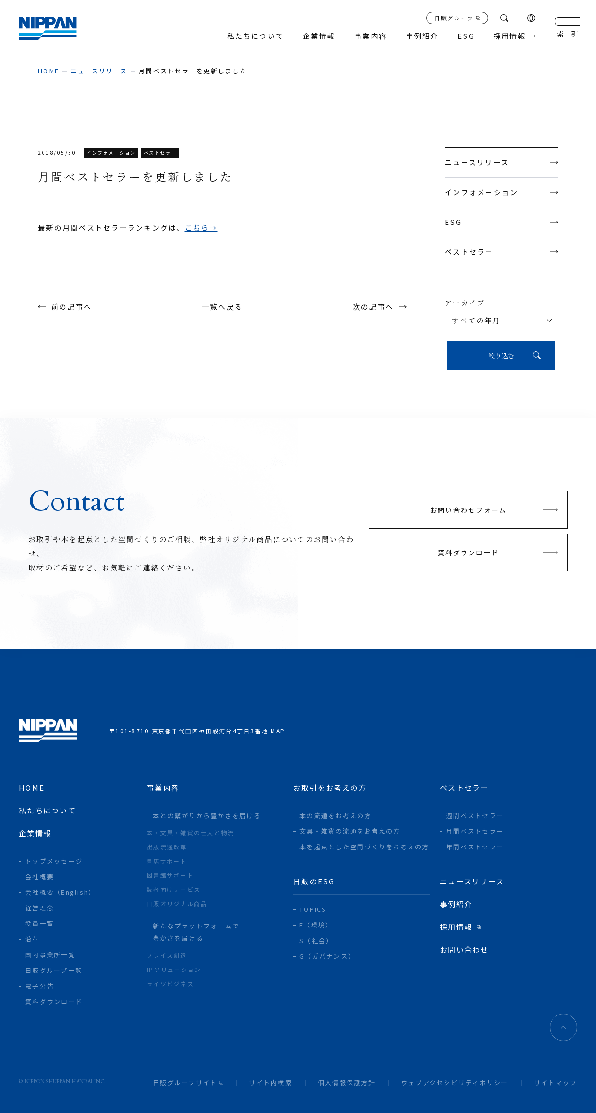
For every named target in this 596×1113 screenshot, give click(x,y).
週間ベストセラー (475, 815)
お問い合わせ (464, 949)
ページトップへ (563, 1027)
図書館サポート (170, 875)
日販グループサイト (185, 1082)
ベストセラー (501, 252)
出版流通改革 (167, 847)
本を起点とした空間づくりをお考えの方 (364, 846)
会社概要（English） (60, 892)
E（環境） (316, 924)
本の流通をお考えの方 (335, 815)
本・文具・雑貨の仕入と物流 (190, 832)
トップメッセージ (54, 860)
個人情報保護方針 (347, 1082)
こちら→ (201, 227)
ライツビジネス (170, 983)
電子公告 (39, 985)
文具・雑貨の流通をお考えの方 (350, 831)
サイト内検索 (270, 1082)
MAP (278, 731)
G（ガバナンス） (327, 956)
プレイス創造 (167, 955)
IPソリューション (174, 969)
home (48, 70)
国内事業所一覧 (50, 954)
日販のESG (314, 881)
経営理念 (39, 907)
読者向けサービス (174, 889)
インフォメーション (501, 192)
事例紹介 (422, 36)
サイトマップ (556, 1082)
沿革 (32, 939)
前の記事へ (71, 307)
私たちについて (255, 36)
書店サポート (167, 861)
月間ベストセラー (475, 831)
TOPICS (313, 909)
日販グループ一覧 (53, 970)
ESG (501, 222)
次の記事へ (373, 307)
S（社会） (316, 940)
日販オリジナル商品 (177, 903)
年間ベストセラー (475, 846)
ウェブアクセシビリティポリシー (454, 1082)
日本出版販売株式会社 (48, 28)
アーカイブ (465, 302)
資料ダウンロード (54, 1001)
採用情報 (509, 36)
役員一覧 (39, 923)
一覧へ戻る (222, 307)
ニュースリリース (98, 70)
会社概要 (39, 876)
